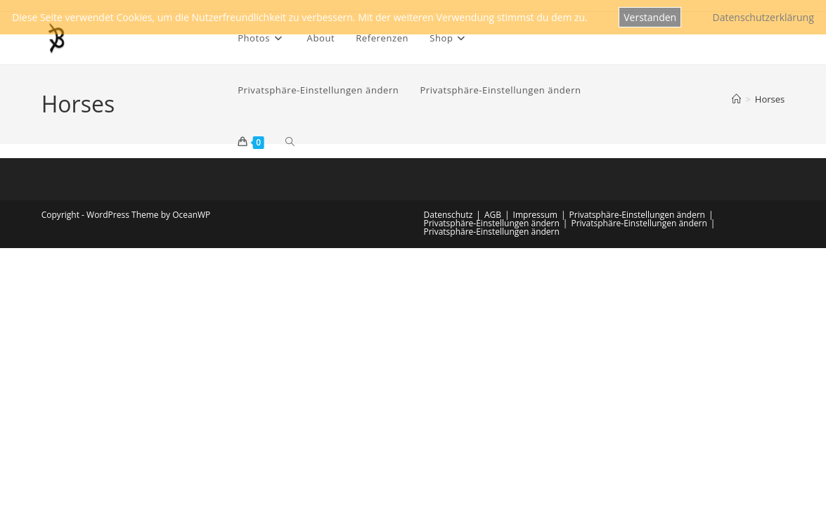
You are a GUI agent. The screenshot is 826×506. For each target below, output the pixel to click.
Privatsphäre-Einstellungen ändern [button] (637, 215)
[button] (318, 90)
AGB (492, 215)
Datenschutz (448, 215)
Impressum (535, 215)
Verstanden (650, 17)
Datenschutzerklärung (763, 17)
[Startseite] (736, 99)
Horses (770, 99)
